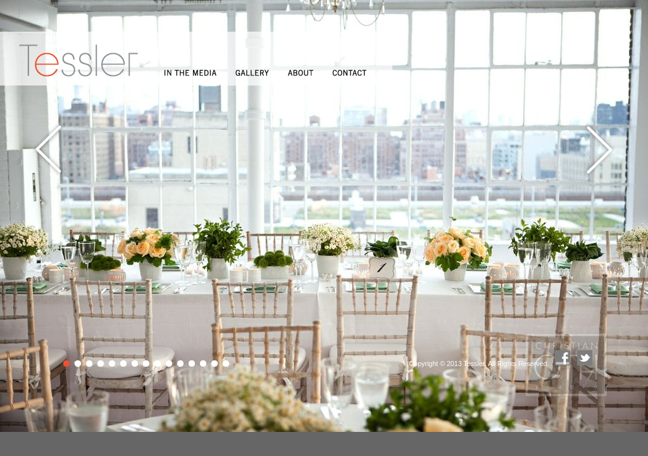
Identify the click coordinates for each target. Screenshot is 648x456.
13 (204, 364)
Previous (49, 149)
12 (193, 364)
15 (227, 364)
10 (170, 364)
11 (181, 364)
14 (215, 364)
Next (599, 149)
